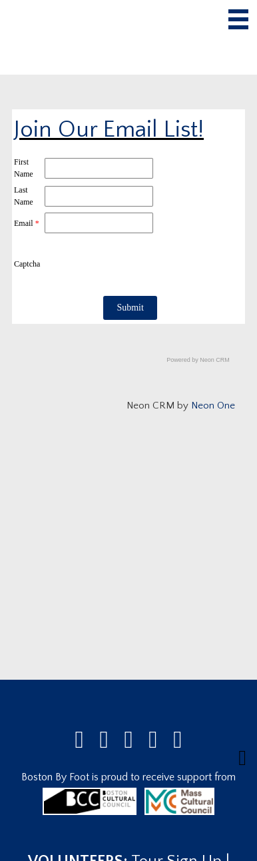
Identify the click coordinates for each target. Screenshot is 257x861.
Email (26, 223)
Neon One (213, 405)
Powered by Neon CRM (198, 360)
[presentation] (145, 264)
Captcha (27, 264)
